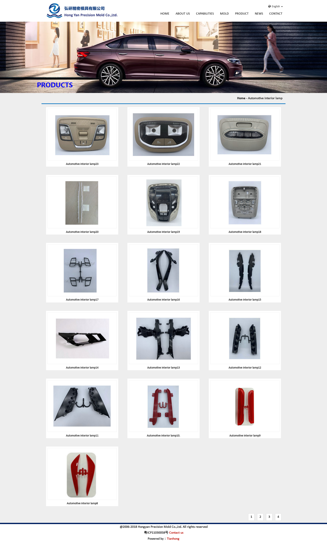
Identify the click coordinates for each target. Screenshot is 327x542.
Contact (275, 13)
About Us (183, 13)
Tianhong (173, 539)
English (275, 6)
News (259, 13)
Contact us (176, 532)
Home (164, 13)
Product (242, 13)
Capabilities (205, 13)
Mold (224, 13)
